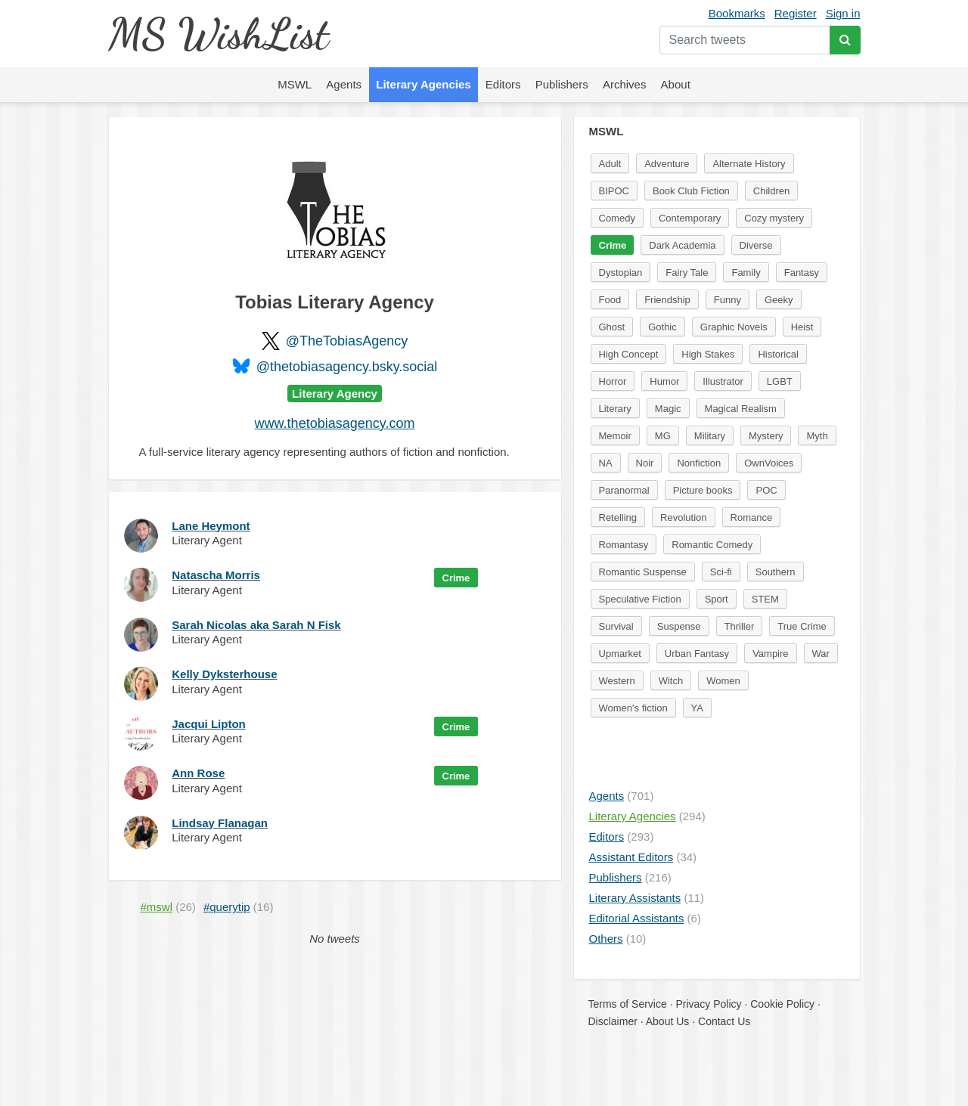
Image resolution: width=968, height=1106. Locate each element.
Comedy (617, 218)
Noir (645, 463)
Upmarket (620, 653)
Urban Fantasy (697, 653)
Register (795, 13)
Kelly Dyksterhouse (224, 674)
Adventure (666, 163)
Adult (610, 163)
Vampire (770, 653)
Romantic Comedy (712, 544)
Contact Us (724, 1021)
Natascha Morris (216, 574)
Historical (778, 354)
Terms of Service (627, 1004)
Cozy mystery (774, 218)
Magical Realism (741, 408)
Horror (613, 381)
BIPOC (614, 191)
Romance (752, 517)
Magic (668, 408)
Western (617, 680)
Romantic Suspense (643, 572)
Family (745, 272)
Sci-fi (721, 572)
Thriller (739, 626)
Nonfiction (699, 463)
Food (610, 299)
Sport (716, 599)
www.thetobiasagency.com (335, 423)
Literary (615, 408)
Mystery (766, 435)
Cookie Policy (782, 1004)
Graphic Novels (734, 327)
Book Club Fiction (691, 191)
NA (606, 463)
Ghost (612, 327)
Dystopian (621, 272)
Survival (616, 626)
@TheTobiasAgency (347, 341)
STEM (765, 599)
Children (771, 191)
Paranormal (624, 490)
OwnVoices (768, 463)
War (821, 653)
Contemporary (690, 218)
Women (723, 680)
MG (663, 435)
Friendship (667, 299)
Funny (727, 299)
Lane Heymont (211, 525)
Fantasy (801, 272)
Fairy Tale (687, 272)
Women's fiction (633, 708)
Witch (671, 680)
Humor (664, 381)
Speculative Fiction (640, 599)
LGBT (780, 381)
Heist (802, 327)
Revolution (683, 517)
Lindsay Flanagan (220, 822)
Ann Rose (198, 773)
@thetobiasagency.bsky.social (347, 366)
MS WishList (218, 34)
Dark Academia (682, 245)
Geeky (779, 299)
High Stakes (707, 354)
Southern (775, 572)
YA (697, 708)
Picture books (703, 490)
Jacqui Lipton (209, 723)
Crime (456, 578)
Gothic (662, 327)
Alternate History (748, 163)
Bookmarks (737, 13)
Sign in (843, 13)
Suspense (679, 626)
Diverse (756, 245)
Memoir (615, 435)
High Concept (629, 354)
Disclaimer (613, 1021)
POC (766, 490)
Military (709, 435)
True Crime (802, 626)
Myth (816, 435)
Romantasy (624, 544)
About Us (668, 1021)
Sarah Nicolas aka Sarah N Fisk (256, 624)
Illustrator (723, 381)
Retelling (618, 517)
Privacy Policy (708, 1004)
